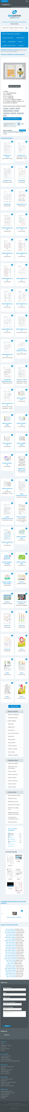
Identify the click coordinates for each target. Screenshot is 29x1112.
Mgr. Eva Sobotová (10, 953)
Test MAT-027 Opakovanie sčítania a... (21, 350)
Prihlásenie (4, 1)
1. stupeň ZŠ (11, 108)
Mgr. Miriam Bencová (11, 973)
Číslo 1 (21, 673)
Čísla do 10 (7, 625)
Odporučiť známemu (14, 86)
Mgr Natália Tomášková (10, 937)
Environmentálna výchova (14, 795)
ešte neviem (10, 837)
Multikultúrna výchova (13, 801)
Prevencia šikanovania (6, 1091)
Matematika (5, 50)
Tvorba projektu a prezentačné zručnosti (13, 818)
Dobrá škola (20, 37)
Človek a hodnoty (12, 777)
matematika (16, 110)
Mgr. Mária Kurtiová (10, 971)
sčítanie (4, 115)
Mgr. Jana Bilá (10, 939)
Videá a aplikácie (12, 720)
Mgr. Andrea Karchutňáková (10, 958)
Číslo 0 (21, 649)
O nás (4, 41)
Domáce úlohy (11, 752)
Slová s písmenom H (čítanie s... (14, 917)
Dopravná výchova (12, 822)
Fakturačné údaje (5, 1048)
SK (27, 1)
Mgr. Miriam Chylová (11, 965)
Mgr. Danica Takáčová (10, 952)
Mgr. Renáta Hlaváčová (10, 950)
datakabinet (6, 1034)
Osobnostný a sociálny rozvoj (13, 808)
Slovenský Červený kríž (6, 1066)
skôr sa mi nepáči (11, 839)
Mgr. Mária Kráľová (10, 947)
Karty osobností (11, 742)
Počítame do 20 (22, 155)
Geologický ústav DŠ (6, 1070)
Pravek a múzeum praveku (7, 1085)
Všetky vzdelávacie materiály (11, 34)
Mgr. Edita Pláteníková (10, 930)
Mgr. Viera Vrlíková (10, 944)
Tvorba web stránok (5, 1105)
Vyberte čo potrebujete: (8, 1007)
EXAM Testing (4, 1071)
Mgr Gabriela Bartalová (10, 970)
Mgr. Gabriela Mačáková (11, 968)
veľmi (9, 832)
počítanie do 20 (6, 113)
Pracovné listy (11, 730)
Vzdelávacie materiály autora (12, 118)
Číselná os (21, 582)
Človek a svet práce (12, 780)
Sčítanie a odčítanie (12, 50)
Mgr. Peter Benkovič (11, 942)
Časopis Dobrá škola (6, 1056)
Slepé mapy (11, 724)
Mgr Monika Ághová (11, 966)
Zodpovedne (4, 1096)
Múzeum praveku (5, 1073)
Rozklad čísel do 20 (22, 204)
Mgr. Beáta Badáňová (10, 948)
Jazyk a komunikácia (13, 763)
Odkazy (20, 41)
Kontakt (21, 45)
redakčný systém (13, 1105)
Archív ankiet (10, 846)
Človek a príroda (12, 771)
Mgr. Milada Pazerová (10, 945)
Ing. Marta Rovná (10, 934)
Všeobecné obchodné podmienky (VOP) (10, 1061)
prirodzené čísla (20, 113)
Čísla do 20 (22, 625)
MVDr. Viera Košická (11, 975)
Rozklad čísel (21, 180)
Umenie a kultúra (12, 783)
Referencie (11, 41)
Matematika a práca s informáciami (12, 767)
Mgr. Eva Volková (10, 976)
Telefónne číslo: (6, 997)
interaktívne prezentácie (8, 110)
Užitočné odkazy (5, 1057)
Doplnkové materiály (13, 755)
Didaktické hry (11, 727)
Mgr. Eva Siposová (10, 929)
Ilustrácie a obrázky (12, 748)
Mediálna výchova (12, 798)
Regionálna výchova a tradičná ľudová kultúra (13, 813)
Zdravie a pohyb (12, 787)
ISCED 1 (21, 49)
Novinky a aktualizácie (13, 714)
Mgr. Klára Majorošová (10, 957)
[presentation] (15, 1021)
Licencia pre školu (8, 37)
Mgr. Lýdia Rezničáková (10, 955)
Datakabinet (3, 49)
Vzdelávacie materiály (6, 1045)
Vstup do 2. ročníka (22, 379)
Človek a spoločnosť (13, 774)
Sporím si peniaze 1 (22, 516)
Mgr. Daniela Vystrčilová (10, 932)
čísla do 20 (18, 108)
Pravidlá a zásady (5, 1084)
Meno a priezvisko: (7, 987)
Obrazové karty (11, 739)
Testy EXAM (11, 736)
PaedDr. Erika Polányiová (11, 940)
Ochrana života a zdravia (14, 804)
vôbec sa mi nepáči (11, 841)
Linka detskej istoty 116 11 (7, 1093)
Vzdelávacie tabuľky (13, 717)
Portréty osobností (12, 745)
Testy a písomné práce (13, 733)
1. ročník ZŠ (5, 108)
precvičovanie (13, 113)
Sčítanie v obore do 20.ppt (8, 124)
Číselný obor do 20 (21, 602)
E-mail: (4, 992)
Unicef (2, 1068)
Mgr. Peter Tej (10, 963)
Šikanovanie (4, 1080)
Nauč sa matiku (4, 1094)
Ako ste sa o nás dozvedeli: (9, 1002)
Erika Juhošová (10, 962)
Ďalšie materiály (14, 706)
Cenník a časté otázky (9, 45)
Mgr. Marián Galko (10, 935)
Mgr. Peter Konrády (10, 960)
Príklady (3, 1097)
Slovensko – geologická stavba (8, 1082)
